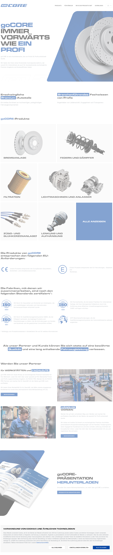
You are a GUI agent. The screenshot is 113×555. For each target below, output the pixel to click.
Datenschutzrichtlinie (42, 542)
